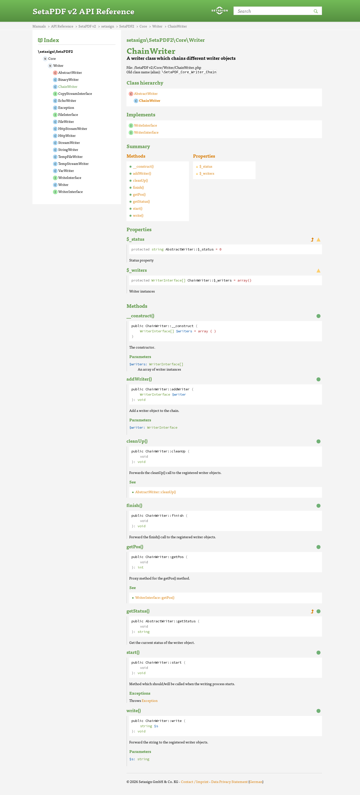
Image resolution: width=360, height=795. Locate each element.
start (177, 662)
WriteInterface (69, 177)
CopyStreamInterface (75, 93)
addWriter (181, 389)
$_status (206, 166)
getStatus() (141, 201)
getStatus (187, 621)
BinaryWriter (68, 79)
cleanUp (179, 451)
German (256, 781)
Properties (204, 155)
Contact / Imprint (194, 781)
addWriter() (142, 173)
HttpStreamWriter (72, 128)
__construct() (143, 166)
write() (138, 215)
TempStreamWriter (73, 163)
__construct (183, 325)
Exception (66, 107)
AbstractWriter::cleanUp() (155, 491)
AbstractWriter (70, 72)
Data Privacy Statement (229, 781)
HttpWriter (67, 135)
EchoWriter (67, 100)
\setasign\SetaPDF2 (55, 51)
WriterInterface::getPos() (154, 597)
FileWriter (66, 121)
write (177, 720)
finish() (138, 187)
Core (52, 58)
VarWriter (66, 170)
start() (137, 208)
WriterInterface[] (169, 280)
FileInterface (68, 114)
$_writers (207, 173)
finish (178, 515)
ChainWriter (68, 86)
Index (51, 39)
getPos (178, 556)
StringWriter (68, 149)
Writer (58, 65)
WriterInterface (70, 191)
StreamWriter (69, 142)
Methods (135, 155)
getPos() (139, 194)
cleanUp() (140, 180)
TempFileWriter (70, 156)
